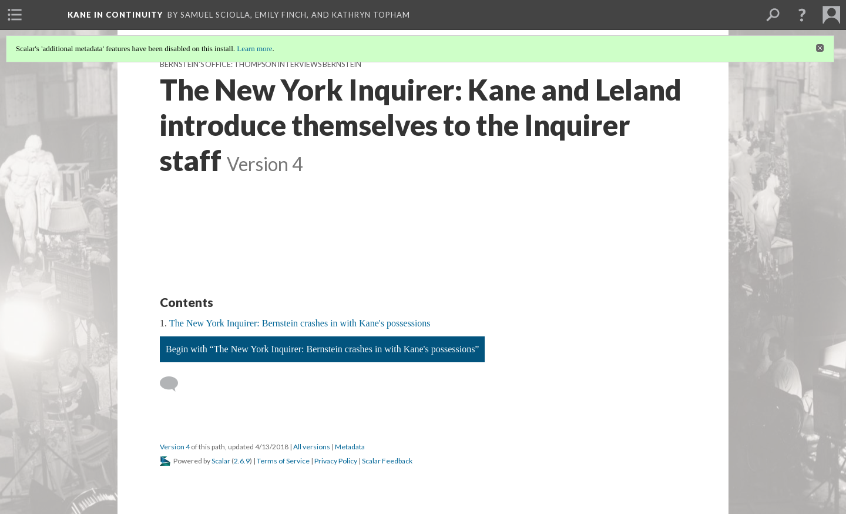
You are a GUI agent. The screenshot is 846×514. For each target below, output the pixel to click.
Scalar (221, 460)
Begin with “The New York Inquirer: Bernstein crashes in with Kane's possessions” (322, 349)
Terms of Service (283, 460)
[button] (802, 14)
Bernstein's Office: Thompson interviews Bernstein (260, 64)
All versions (311, 446)
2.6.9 (242, 460)
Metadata (350, 446)
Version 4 (175, 446)
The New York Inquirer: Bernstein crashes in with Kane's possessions (300, 323)
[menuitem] (14, 14)
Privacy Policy (335, 460)
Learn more (254, 48)
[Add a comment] (174, 384)
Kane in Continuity (115, 14)
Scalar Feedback (387, 460)
